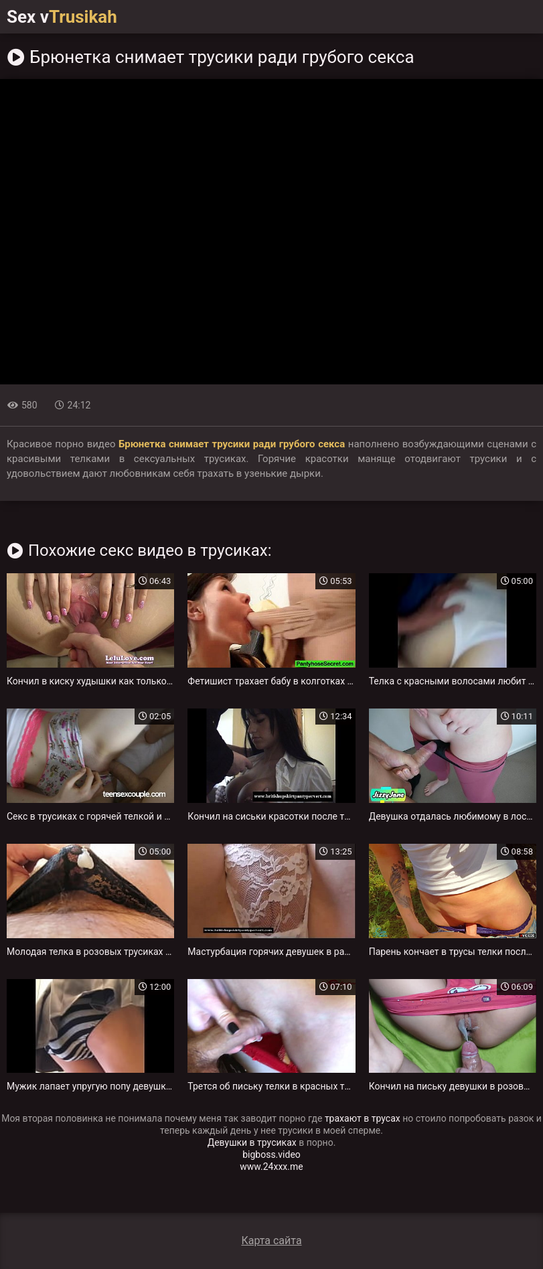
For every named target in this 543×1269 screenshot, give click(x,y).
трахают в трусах (362, 1118)
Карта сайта (271, 1240)
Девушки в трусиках (252, 1142)
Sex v (62, 17)
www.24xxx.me (271, 1166)
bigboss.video (271, 1154)
